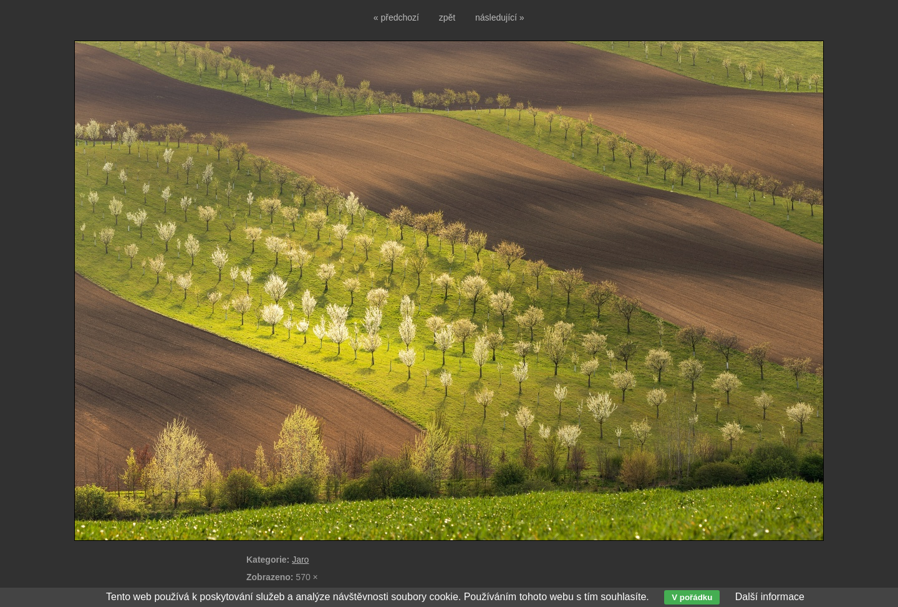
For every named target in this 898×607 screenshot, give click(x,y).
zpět (447, 17)
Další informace (769, 596)
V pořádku (692, 597)
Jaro (300, 560)
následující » (499, 17)
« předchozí (396, 17)
